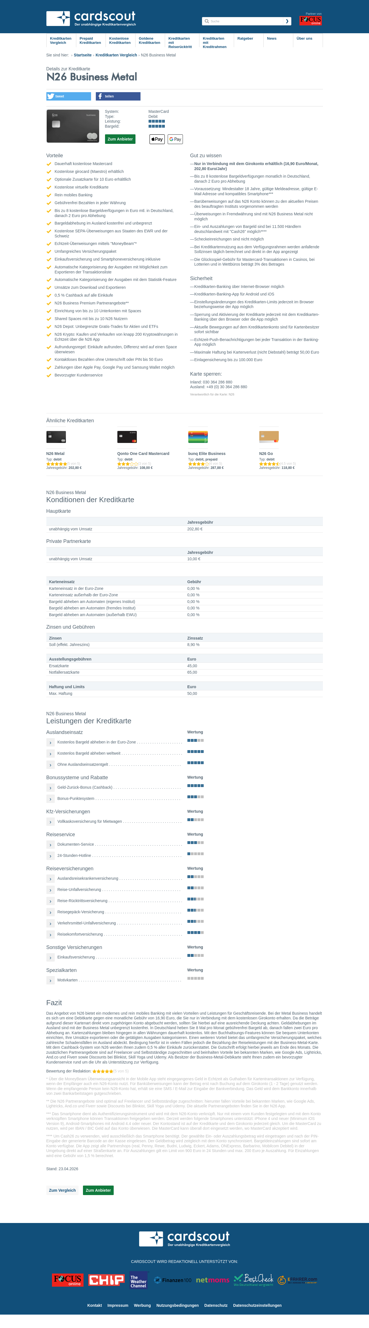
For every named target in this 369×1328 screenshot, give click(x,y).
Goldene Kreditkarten (149, 40)
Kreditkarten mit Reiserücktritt (180, 42)
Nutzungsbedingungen (177, 1305)
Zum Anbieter (120, 139)
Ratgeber (245, 38)
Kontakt (94, 1305)
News (272, 38)
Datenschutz (216, 1305)
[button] (68, 96)
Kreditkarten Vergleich (61, 40)
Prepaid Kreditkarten (90, 40)
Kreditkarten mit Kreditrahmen (215, 42)
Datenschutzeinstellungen (257, 1305)
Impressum (118, 1305)
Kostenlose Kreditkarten (120, 40)
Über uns (304, 38)
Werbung (142, 1305)
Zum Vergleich (62, 1190)
